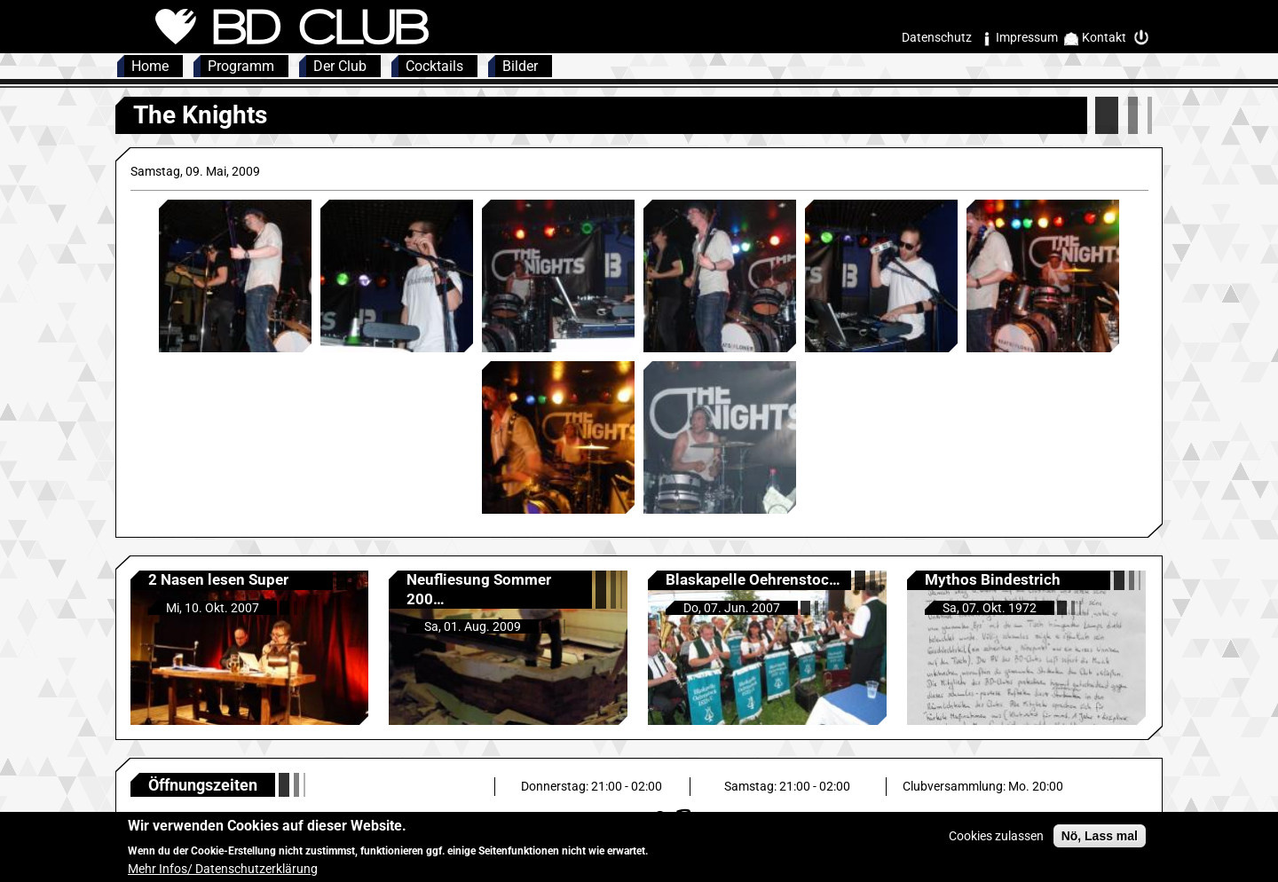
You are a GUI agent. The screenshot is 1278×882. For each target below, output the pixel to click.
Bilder (520, 66)
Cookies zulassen (996, 841)
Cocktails (434, 66)
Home (150, 66)
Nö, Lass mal (1099, 841)
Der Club (340, 66)
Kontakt (1104, 37)
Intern (1145, 37)
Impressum (1027, 37)
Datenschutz (937, 37)
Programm (241, 66)
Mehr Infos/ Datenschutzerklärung (223, 873)
